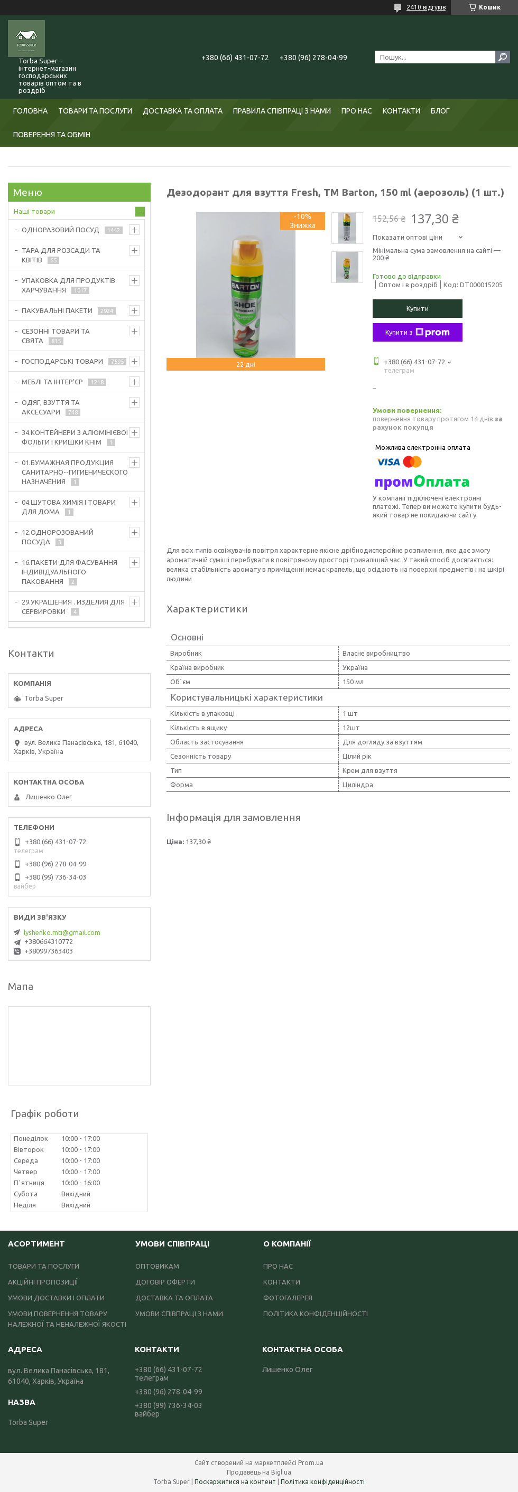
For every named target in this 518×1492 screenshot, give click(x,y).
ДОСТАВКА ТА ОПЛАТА (183, 111)
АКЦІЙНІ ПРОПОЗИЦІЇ (43, 1282)
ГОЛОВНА (30, 111)
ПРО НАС (356, 111)
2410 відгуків (426, 7)
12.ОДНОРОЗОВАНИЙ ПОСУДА (58, 536)
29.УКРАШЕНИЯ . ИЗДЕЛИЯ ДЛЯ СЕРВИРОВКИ (73, 606)
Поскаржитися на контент (235, 1481)
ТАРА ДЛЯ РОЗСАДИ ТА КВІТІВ (61, 255)
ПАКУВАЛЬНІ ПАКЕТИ (57, 310)
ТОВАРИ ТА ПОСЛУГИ (95, 111)
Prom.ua (310, 1462)
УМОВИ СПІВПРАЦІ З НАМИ (179, 1313)
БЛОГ (440, 111)
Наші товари (34, 211)
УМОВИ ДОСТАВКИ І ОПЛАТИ (56, 1297)
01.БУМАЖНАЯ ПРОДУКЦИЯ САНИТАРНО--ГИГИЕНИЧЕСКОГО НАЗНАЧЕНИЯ (75, 472)
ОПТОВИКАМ (157, 1266)
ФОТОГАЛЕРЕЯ (287, 1297)
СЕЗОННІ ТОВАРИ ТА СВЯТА (56, 335)
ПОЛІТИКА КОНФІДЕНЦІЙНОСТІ (315, 1313)
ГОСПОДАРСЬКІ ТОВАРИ (62, 361)
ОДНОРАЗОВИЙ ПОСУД (60, 229)
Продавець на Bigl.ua (259, 1472)
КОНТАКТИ (401, 111)
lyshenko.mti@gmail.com (62, 932)
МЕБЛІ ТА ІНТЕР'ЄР (52, 381)
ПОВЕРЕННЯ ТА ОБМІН (51, 134)
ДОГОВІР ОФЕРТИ (165, 1282)
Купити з (417, 332)
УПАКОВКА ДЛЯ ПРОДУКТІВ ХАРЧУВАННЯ (68, 285)
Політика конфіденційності (323, 1481)
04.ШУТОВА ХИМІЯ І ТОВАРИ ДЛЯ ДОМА (69, 506)
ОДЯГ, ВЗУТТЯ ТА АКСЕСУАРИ (51, 407)
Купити (417, 308)
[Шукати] (502, 57)
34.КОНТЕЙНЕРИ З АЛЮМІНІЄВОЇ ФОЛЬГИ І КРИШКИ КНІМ (75, 437)
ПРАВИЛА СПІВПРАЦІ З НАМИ (282, 111)
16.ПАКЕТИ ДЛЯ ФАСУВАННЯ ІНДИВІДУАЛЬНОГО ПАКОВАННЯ (69, 572)
